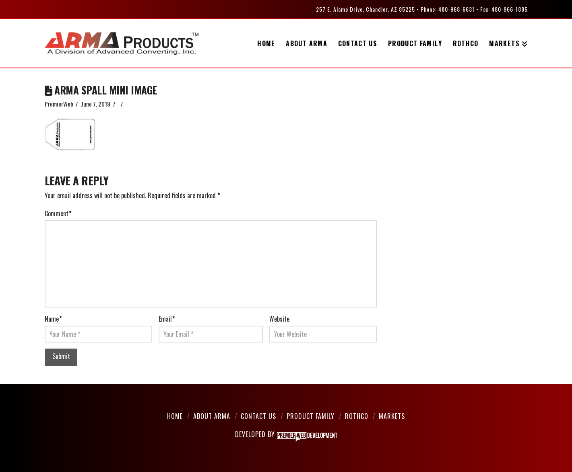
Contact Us (258, 416)
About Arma (211, 416)
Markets (392, 416)
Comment (58, 213)
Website (279, 319)
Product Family (311, 416)
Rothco (356, 416)
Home (175, 416)
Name (53, 319)
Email (167, 319)
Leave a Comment (146, 103)
